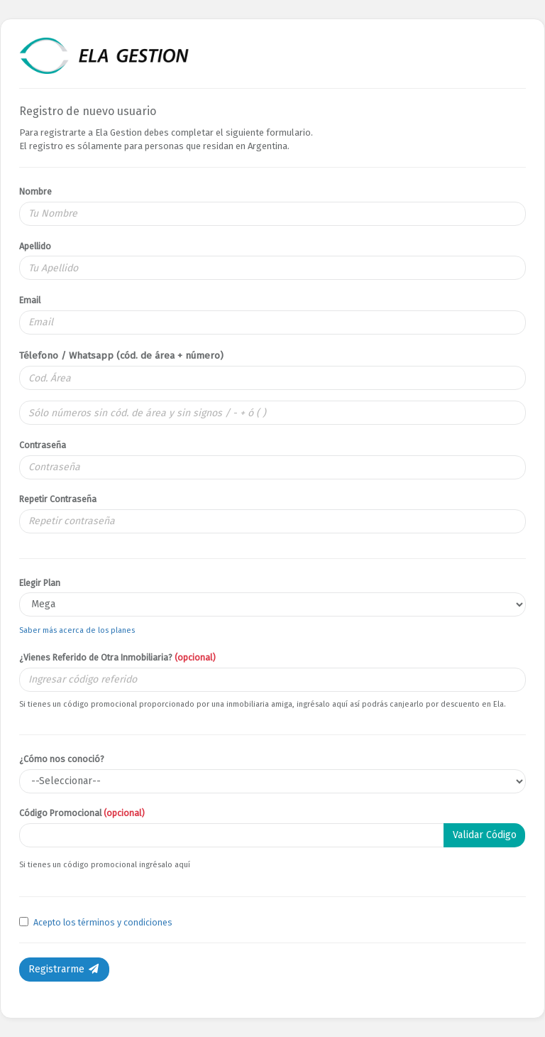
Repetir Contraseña (58, 499)
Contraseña (42, 445)
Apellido (35, 246)
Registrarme (64, 969)
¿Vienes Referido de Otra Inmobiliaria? (117, 657)
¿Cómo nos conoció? (61, 759)
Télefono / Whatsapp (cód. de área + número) (121, 355)
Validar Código (485, 835)
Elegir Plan (39, 582)
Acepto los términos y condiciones (102, 922)
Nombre (35, 191)
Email (29, 300)
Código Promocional (82, 813)
